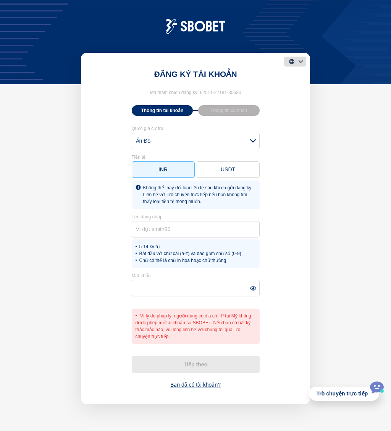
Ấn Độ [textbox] (143, 141)
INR (163, 169)
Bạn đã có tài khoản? (195, 385)
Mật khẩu (141, 275)
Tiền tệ (139, 157)
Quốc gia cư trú (147, 128)
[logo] (196, 26)
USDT (228, 169)
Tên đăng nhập (147, 217)
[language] (295, 62)
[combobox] (196, 141)
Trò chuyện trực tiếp (342, 393)
